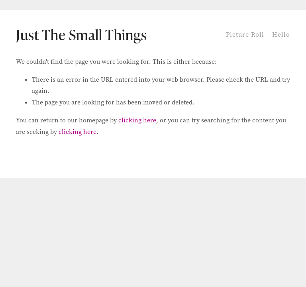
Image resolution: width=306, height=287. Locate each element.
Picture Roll (245, 34)
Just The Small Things (81, 34)
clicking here (137, 120)
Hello (281, 34)
